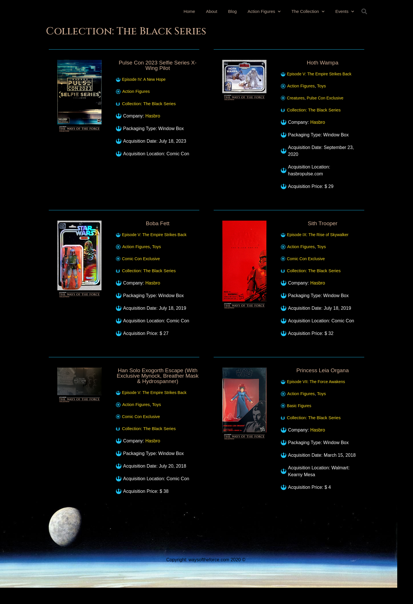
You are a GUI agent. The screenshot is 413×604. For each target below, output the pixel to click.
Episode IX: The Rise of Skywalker (317, 234)
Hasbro (152, 115)
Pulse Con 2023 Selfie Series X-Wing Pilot (157, 65)
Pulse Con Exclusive (325, 98)
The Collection (307, 10)
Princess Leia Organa (322, 370)
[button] (364, 11)
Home (189, 10)
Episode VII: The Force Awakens (316, 381)
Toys (321, 85)
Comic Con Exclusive (141, 258)
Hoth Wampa (322, 63)
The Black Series (159, 103)
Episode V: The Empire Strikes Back (319, 74)
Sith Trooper (323, 223)
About (211, 10)
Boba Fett (157, 223)
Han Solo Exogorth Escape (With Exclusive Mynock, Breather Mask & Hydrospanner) (157, 375)
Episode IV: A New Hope (143, 79)
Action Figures (264, 10)
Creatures (295, 98)
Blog (232, 10)
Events (344, 10)
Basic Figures (299, 405)
